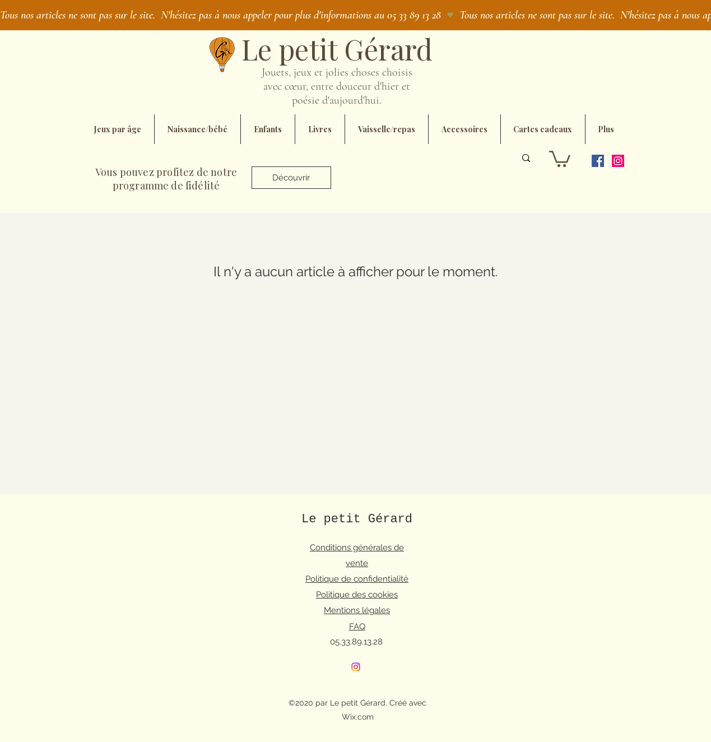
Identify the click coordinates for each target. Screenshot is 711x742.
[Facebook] (598, 161)
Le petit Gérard (356, 519)
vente (357, 563)
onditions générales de (359, 547)
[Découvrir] (291, 177)
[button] (559, 158)
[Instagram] (618, 161)
